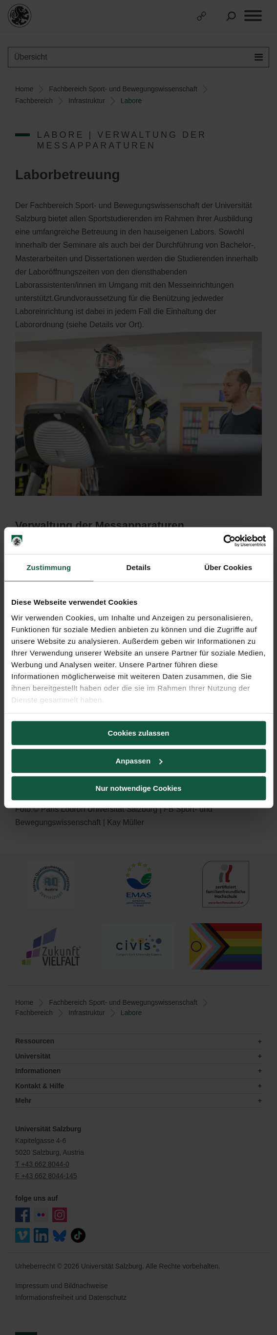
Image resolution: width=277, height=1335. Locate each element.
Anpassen (138, 761)
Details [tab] (139, 567)
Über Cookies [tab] (228, 567)
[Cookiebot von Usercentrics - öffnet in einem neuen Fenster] (223, 540)
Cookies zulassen (139, 733)
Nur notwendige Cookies (139, 788)
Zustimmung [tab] (48, 567)
